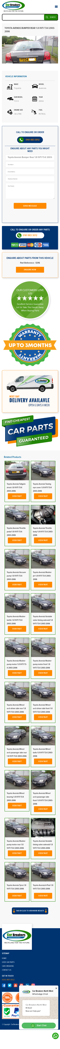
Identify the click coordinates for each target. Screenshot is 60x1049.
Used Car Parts (8, 962)
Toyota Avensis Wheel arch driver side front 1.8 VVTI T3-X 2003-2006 (42, 708)
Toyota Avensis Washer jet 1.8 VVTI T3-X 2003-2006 (42, 575)
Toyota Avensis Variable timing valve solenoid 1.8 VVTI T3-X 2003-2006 (43, 844)
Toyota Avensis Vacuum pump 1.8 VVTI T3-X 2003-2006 (16, 575)
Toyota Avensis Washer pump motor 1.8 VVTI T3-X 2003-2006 (17, 664)
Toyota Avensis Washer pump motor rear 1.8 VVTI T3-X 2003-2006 (16, 844)
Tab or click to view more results (30, 911)
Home (4, 958)
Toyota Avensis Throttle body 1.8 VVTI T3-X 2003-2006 (43, 531)
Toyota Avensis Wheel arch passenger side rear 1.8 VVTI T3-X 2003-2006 (17, 752)
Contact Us (6, 970)
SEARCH (53, 17)
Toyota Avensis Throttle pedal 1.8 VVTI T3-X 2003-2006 (16, 531)
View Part (17, 496)
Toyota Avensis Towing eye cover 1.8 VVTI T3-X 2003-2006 (42, 487)
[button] (30, 913)
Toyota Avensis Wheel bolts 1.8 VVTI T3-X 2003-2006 (43, 752)
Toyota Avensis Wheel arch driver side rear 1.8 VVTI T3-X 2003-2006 (16, 708)
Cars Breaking (8, 966)
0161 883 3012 (33, 140)
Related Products (12, 457)
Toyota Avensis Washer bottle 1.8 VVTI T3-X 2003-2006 (16, 620)
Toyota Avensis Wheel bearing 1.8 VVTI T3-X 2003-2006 (15, 796)
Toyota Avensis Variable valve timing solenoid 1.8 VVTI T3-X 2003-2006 (43, 620)
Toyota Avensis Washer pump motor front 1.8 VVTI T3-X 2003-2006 (42, 664)
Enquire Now (30, 270)
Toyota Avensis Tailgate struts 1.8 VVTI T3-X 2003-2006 (16, 487)
